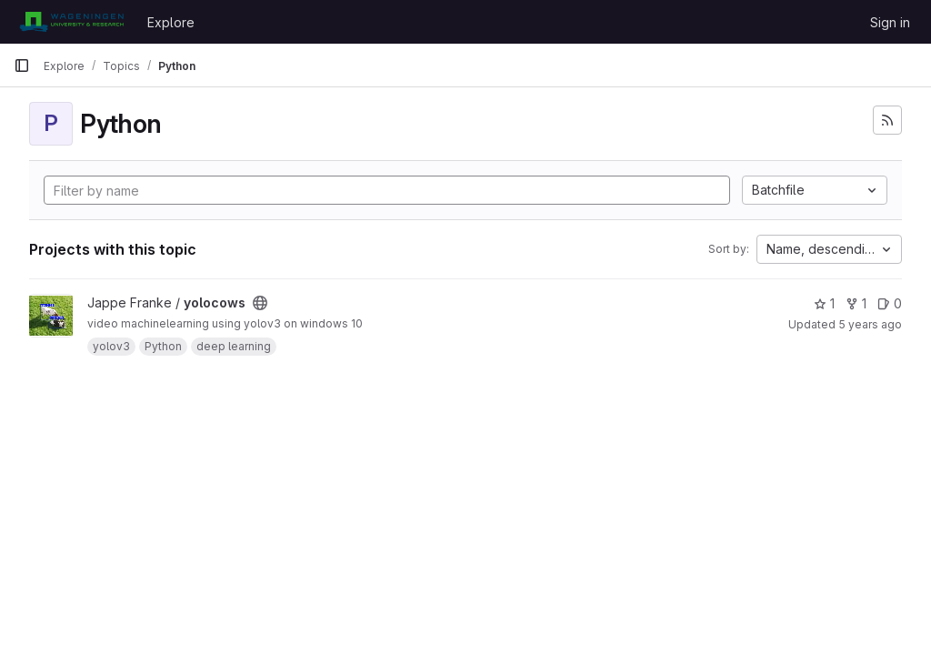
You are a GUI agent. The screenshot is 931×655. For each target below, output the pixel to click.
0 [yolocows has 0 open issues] (889, 303)
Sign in (890, 22)
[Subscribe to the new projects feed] (887, 120)
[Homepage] (71, 21)
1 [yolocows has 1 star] (824, 303)
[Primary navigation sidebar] (21, 65)
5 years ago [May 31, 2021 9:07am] (870, 324)
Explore (171, 22)
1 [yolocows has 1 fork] (856, 303)
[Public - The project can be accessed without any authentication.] (260, 303)
